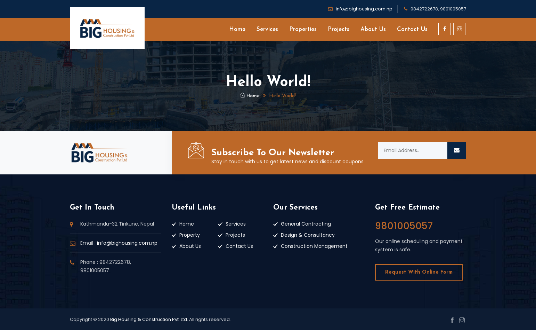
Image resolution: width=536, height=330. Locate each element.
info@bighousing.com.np (364, 9)
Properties (303, 29)
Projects (338, 29)
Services (267, 29)
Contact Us (412, 29)
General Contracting (306, 223)
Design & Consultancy (308, 234)
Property (189, 234)
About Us (373, 29)
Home (237, 29)
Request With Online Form (419, 272)
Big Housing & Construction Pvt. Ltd (148, 319)
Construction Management (314, 246)
